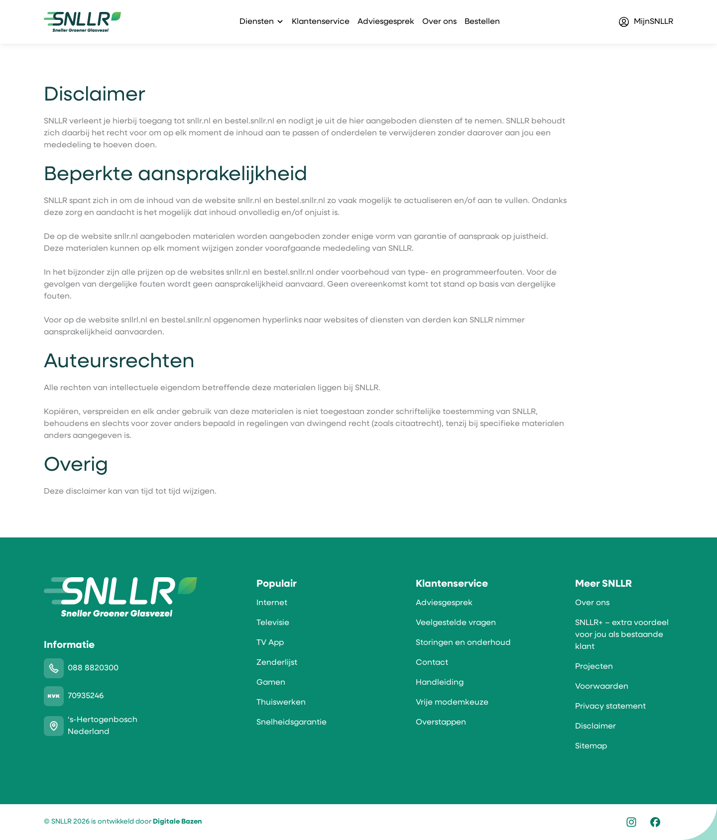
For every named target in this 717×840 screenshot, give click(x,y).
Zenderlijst (276, 663)
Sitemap (591, 746)
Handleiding (440, 683)
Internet (271, 603)
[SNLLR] (82, 22)
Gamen (270, 683)
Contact (432, 663)
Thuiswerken (281, 703)
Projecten (594, 667)
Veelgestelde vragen (456, 623)
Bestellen (482, 22)
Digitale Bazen (177, 822)
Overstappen (441, 723)
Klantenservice (321, 22)
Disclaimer (595, 727)
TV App (270, 643)
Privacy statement (610, 707)
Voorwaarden (601, 687)
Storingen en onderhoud (463, 643)
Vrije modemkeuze (452, 703)
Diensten (256, 22)
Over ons (439, 22)
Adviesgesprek (386, 22)
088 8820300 (93, 668)
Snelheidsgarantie (291, 723)
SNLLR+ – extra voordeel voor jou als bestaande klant (622, 635)
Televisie (272, 623)
